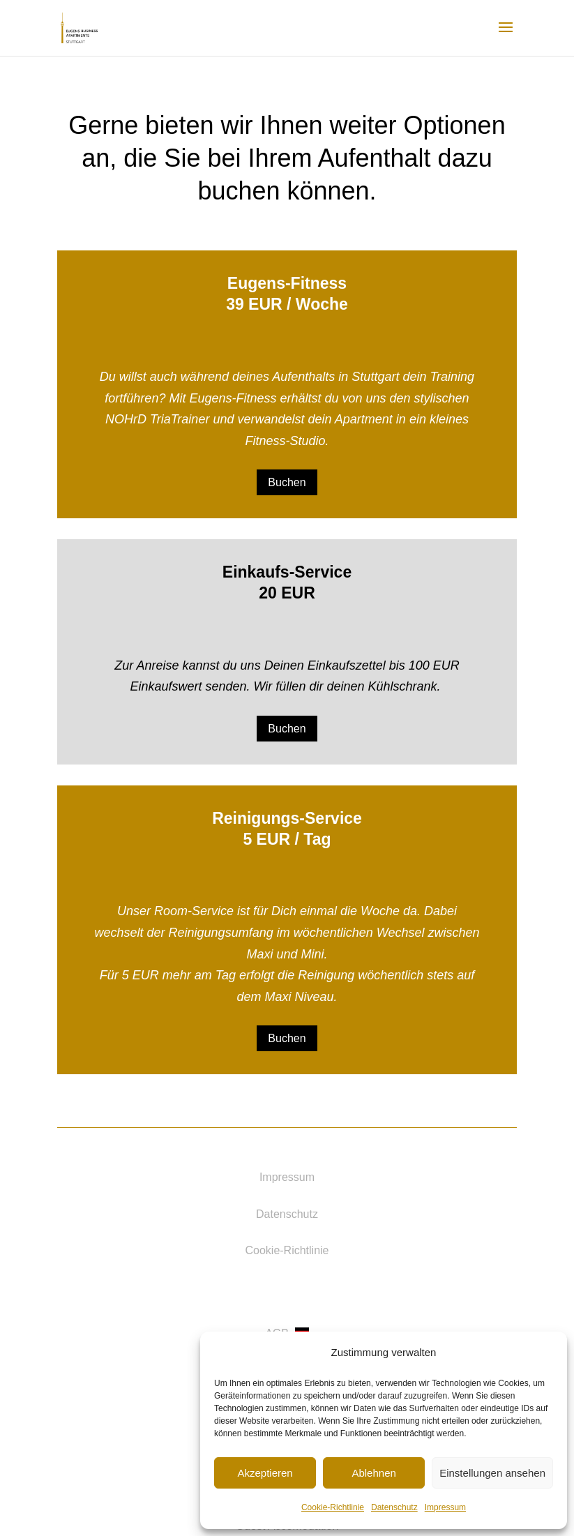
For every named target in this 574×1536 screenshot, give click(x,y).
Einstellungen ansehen (492, 1473)
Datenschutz (394, 1507)
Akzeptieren (264, 1473)
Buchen (286, 482)
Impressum (445, 1507)
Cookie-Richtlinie (332, 1507)
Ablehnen (373, 1473)
